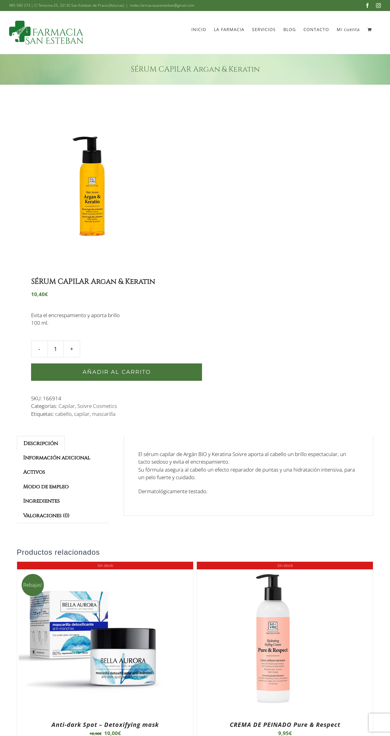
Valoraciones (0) (46, 515)
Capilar (66, 405)
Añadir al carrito (117, 372)
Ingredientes (41, 500)
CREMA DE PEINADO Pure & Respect (285, 724)
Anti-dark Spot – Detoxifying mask (105, 724)
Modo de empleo (46, 486)
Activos (34, 472)
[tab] (41, 443)
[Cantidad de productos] (56, 349)
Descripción (40, 443)
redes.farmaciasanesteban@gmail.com (162, 5)
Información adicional (56, 457)
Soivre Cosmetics (97, 405)
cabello (63, 413)
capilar (82, 413)
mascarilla (103, 413)
